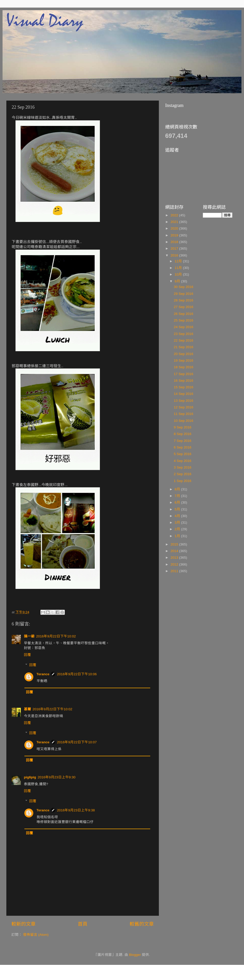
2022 (175, 215)
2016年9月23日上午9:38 (76, 810)
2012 (175, 564)
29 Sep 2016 (183, 294)
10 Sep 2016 (183, 421)
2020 (175, 228)
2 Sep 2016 (182, 474)
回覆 (27, 655)
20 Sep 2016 (183, 354)
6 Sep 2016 (182, 447)
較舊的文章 (142, 924)
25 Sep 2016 (183, 320)
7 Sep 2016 (182, 441)
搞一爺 (29, 636)
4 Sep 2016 (182, 461)
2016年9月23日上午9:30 (56, 777)
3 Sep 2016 (182, 467)
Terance (43, 674)
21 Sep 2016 (183, 347)
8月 (178, 489)
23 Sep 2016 (183, 334)
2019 (175, 235)
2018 (175, 242)
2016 (175, 255)
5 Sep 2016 (182, 454)
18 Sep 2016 (183, 367)
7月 (178, 496)
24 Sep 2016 (183, 327)
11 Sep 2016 (183, 414)
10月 (179, 274)
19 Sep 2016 (183, 360)
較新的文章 (23, 924)
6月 (178, 502)
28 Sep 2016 (183, 300)
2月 (178, 529)
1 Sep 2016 (182, 481)
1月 (178, 536)
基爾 (27, 709)
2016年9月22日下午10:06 (77, 674)
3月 (178, 522)
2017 (175, 248)
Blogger (135, 955)
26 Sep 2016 (183, 314)
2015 (175, 544)
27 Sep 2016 (183, 307)
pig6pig (30, 777)
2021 (175, 222)
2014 (175, 551)
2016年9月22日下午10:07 (77, 742)
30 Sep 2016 (183, 287)
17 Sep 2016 (183, 374)
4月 (178, 516)
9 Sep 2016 (182, 427)
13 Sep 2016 (183, 401)
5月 (178, 509)
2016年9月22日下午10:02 (56, 636)
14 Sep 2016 (183, 394)
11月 (179, 268)
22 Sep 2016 (183, 340)
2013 (175, 557)
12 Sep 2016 (183, 407)
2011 (175, 571)
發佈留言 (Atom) (36, 935)
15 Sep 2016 (183, 387)
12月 (179, 261)
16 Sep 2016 (183, 380)
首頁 (82, 924)
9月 (178, 281)
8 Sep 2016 (182, 434)
